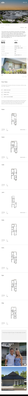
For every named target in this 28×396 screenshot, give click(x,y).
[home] (2, 2)
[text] (23, 76)
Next (26, 27)
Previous (22, 27)
